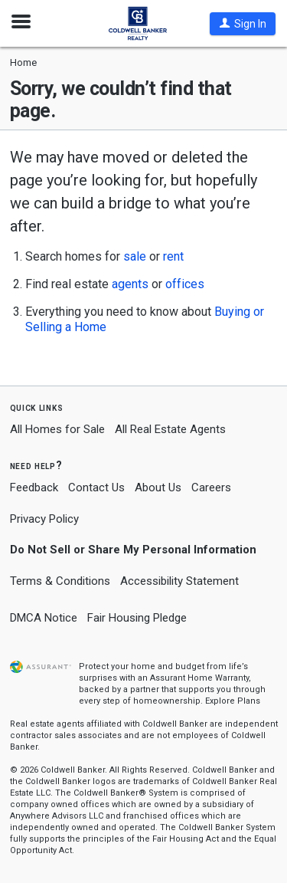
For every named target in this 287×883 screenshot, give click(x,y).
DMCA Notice (43, 618)
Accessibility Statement (179, 581)
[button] (243, 23)
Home (23, 62)
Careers (211, 487)
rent (173, 256)
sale (134, 256)
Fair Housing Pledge (137, 618)
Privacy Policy (44, 519)
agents (130, 284)
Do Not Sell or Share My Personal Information (133, 549)
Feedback (34, 488)
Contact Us (96, 487)
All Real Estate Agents (170, 429)
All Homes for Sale (57, 429)
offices (184, 284)
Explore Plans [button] (232, 701)
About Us (158, 487)
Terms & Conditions (60, 581)
